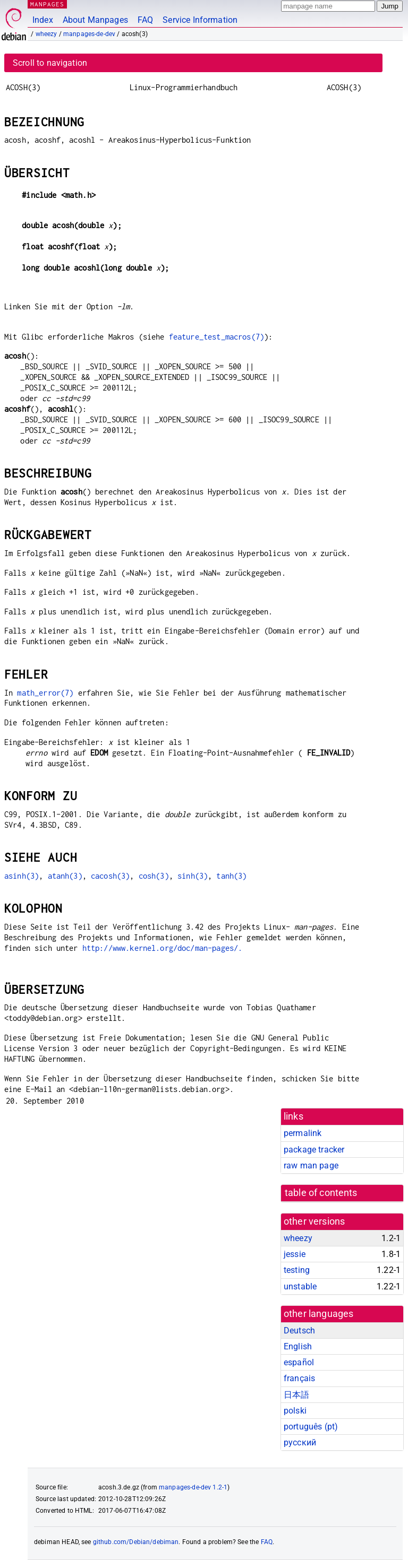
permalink (302, 1133)
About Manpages (95, 20)
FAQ (145, 20)
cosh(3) (154, 875)
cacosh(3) (110, 875)
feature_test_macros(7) (216, 336)
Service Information (200, 20)
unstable (300, 1286)
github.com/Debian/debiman (136, 1542)
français (299, 1378)
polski (295, 1411)
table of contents (321, 1193)
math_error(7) (45, 692)
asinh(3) (21, 875)
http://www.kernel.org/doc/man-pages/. (162, 947)
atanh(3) (65, 875)
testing (297, 1270)
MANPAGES (47, 4)
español (299, 1362)
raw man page (311, 1165)
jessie (294, 1254)
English (298, 1346)
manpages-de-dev (89, 34)
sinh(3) (192, 875)
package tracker (314, 1150)
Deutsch (299, 1330)
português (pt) (311, 1427)
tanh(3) (231, 875)
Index (42, 20)
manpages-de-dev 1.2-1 (193, 1487)
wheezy (46, 34)
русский (300, 1442)
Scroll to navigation (50, 63)
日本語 (296, 1395)
